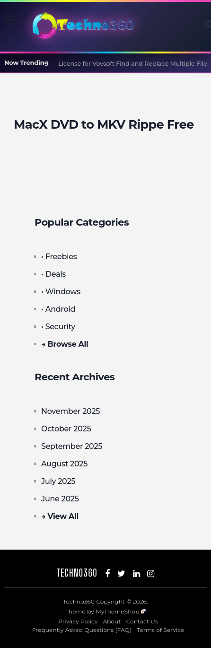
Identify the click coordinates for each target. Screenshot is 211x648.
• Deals (53, 274)
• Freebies (59, 256)
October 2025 (66, 428)
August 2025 (64, 463)
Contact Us (142, 621)
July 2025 (58, 481)
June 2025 (60, 498)
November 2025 (70, 411)
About (112, 621)
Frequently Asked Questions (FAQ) (82, 629)
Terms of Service (161, 629)
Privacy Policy (77, 621)
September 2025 (71, 446)
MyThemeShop (121, 611)
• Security (58, 326)
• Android (58, 309)
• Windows (60, 291)
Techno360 (77, 572)
